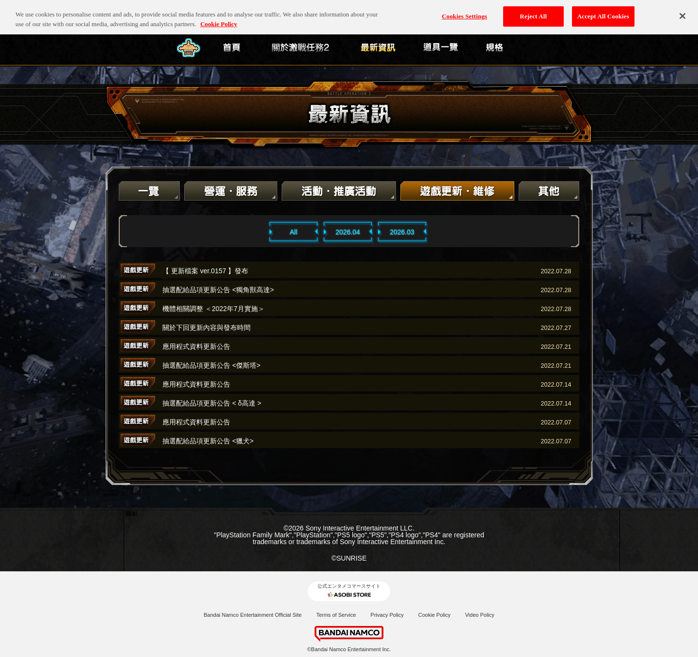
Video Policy (479, 615)
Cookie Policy (434, 615)
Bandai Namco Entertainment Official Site (252, 615)
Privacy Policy (386, 615)
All (294, 232)
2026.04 (347, 232)
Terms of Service (336, 615)
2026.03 (402, 232)
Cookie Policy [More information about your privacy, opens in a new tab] (218, 16)
